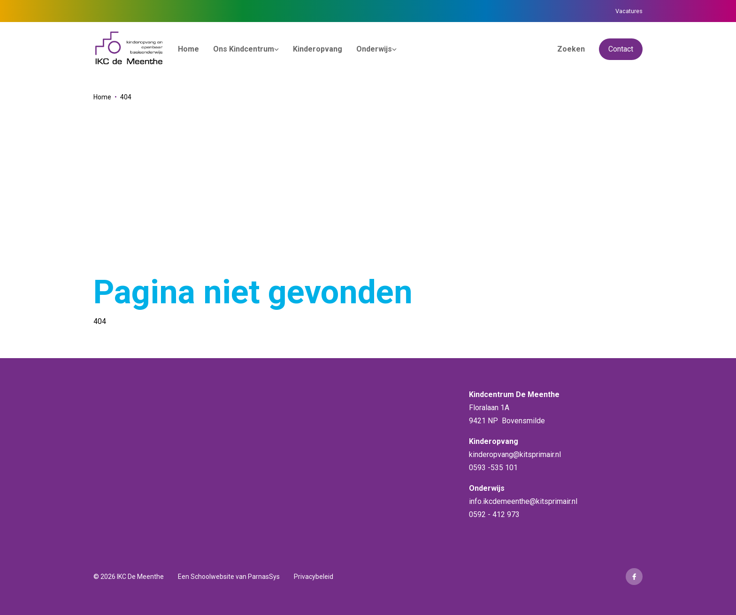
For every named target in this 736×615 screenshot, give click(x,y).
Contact (620, 49)
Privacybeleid (313, 576)
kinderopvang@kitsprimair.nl (515, 454)
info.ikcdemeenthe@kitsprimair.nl (523, 501)
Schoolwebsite (212, 576)
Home (102, 97)
